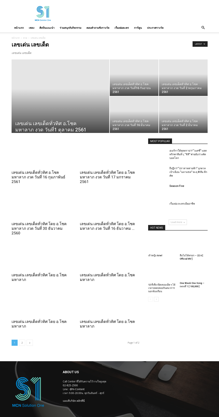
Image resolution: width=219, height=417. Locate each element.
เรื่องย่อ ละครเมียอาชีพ (182, 203)
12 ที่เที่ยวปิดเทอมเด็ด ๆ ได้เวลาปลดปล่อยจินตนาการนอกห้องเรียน (161, 288)
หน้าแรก (19, 27)
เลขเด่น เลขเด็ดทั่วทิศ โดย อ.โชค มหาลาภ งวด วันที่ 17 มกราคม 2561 (107, 177)
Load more (178, 222)
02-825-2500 (70, 385)
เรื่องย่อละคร (122, 27)
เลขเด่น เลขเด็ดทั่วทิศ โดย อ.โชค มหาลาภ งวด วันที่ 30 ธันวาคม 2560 (39, 228)
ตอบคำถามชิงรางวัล (97, 27)
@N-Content (77, 389)
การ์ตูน (138, 27)
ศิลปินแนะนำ (47, 27)
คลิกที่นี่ (81, 400)
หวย (25, 37)
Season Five (176, 185)
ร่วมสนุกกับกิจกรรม (70, 27)
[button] (203, 27)
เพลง (31, 27)
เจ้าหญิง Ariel (155, 255)
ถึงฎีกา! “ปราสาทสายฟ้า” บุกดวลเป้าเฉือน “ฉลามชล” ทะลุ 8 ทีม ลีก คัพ (188, 172)
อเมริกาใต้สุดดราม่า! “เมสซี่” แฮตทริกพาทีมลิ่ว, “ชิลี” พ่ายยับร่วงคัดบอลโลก (188, 154)
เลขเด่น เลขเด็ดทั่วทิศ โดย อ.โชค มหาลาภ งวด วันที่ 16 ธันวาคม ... (107, 226)
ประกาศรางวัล (155, 27)
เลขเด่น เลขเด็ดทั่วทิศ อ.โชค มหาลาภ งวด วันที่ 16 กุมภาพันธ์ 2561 (38, 177)
